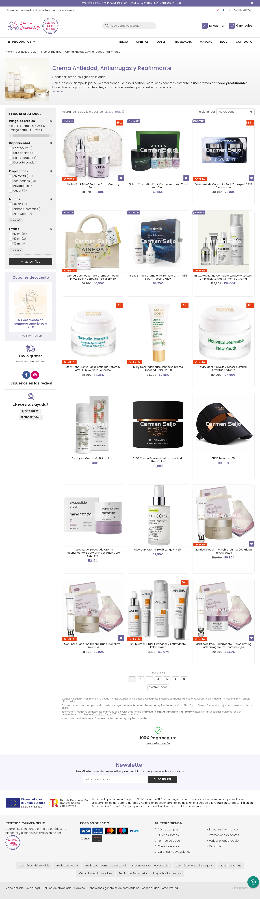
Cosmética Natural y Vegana (194, 865)
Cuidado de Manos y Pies (95, 873)
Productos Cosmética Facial (150, 865)
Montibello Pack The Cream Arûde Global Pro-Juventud (93, 645)
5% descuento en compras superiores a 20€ (30, 323)
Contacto (215, 846)
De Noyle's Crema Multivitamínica (93, 458)
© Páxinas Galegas (243, 888)
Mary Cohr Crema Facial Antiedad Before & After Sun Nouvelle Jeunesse (93, 368)
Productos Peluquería (133, 873)
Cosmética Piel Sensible (34, 865)
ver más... (58, 91)
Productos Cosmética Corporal (105, 865)
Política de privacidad (57, 888)
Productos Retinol (67, 865)
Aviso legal (33, 888)
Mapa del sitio (14, 888)
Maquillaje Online (230, 865)
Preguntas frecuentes (167, 873)
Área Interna (170, 888)
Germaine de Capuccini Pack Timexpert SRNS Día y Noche (223, 185)
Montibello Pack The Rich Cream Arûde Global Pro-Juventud (223, 551)
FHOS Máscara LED (223, 458)
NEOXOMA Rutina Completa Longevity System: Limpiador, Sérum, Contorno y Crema (223, 277)
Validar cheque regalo (224, 841)
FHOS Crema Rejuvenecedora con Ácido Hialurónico (158, 459)
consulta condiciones (30, 361)
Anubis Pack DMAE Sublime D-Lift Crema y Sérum (92, 185)
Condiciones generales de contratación (113, 888)
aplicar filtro (32, 261)
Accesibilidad (150, 888)
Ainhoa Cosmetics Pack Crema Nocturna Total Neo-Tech (158, 185)
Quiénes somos (168, 835)
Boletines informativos (224, 829)
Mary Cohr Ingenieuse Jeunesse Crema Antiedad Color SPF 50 (158, 368)
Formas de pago (169, 841)
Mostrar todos (114, 112)
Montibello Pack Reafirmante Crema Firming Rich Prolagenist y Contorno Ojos (223, 645)
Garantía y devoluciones (174, 852)
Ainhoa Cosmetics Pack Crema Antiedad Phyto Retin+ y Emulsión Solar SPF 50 (93, 277)
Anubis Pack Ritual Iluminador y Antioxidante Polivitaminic (158, 645)
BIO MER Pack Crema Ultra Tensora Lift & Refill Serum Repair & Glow (158, 277)
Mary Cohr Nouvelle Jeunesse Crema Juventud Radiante (223, 368)
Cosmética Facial (101, 714)
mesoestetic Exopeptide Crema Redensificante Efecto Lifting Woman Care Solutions (93, 553)
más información (31, 335)
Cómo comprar (168, 829)
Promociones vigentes (224, 835)
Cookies (79, 888)
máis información (158, 743)
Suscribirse (163, 779)
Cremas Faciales (233, 711)
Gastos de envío (169, 846)
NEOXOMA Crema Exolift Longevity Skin (158, 549)
